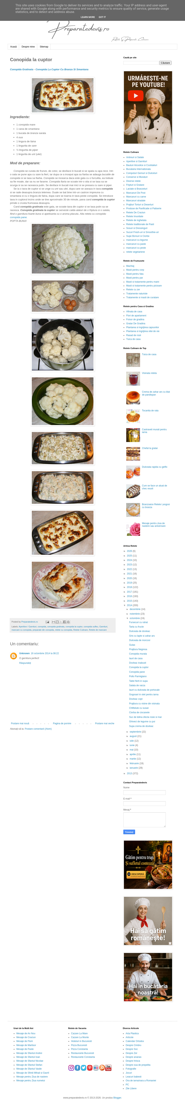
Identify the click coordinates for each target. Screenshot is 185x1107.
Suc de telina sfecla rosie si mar (145, 717)
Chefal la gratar (150, 448)
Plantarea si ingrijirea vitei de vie (142, 331)
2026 (130, 551)
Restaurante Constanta (83, 1057)
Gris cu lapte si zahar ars (142, 635)
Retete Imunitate (134, 216)
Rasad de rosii (133, 335)
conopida (42, 626)
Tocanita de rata (150, 410)
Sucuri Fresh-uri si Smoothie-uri (142, 232)
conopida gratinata (55, 626)
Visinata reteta (149, 373)
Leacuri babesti (133, 1076)
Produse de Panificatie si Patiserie (143, 208)
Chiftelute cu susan (139, 708)
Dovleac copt (135, 699)
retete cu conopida (63, 630)
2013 (130, 773)
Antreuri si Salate (135, 157)
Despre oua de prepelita (138, 1065)
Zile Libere (131, 1088)
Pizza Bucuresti (79, 1045)
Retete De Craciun (135, 212)
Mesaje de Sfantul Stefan (29, 1065)
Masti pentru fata (134, 274)
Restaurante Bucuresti (82, 1053)
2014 (130, 605)
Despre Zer (131, 1053)
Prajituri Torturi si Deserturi (139, 204)
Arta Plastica (132, 1033)
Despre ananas (133, 1057)
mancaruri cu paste (136, 244)
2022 (130, 569)
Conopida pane (137, 672)
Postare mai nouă (20, 723)
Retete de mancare (98, 630)
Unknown (24, 653)
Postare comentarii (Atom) (38, 729)
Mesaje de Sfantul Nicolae (29, 1061)
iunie (132, 745)
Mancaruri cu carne (136, 196)
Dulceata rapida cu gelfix (154, 467)
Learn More (88, 17)
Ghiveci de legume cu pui (142, 721)
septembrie (136, 731)
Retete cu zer (133, 289)
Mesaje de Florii (24, 1041)
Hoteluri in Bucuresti (81, 1041)
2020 (130, 578)
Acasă (13, 46)
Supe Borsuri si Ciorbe (137, 236)
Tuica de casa (133, 339)
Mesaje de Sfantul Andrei (29, 1053)
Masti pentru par (134, 277)
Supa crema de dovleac (141, 726)
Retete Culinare (80, 630)
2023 (130, 564)
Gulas (132, 645)
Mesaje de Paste (25, 1049)
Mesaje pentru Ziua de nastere (32, 1076)
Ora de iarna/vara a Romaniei (141, 1080)
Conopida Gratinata (21, 69)
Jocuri (129, 1072)
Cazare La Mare (79, 1033)
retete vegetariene (135, 252)
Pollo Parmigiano (138, 676)
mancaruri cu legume (137, 240)
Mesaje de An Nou (25, 1033)
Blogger (117, 1097)
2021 (130, 573)
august (133, 736)
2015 (130, 601)
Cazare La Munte (80, 1037)
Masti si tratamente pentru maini (142, 281)
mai (132, 749)
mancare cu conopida (21, 630)
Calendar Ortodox (135, 1041)
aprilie (133, 754)
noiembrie (135, 613)
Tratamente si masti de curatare (142, 297)
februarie (135, 763)
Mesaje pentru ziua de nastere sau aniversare (154, 524)
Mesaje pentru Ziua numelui (30, 1080)
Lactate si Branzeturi (136, 188)
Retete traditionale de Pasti (140, 224)
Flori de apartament (136, 315)
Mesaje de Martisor (26, 1045)
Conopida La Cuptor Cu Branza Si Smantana (61, 69)
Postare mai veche (104, 723)
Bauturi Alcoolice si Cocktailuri (141, 165)
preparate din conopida (43, 630)
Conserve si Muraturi (137, 177)
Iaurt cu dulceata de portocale (144, 690)
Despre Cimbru (133, 1045)
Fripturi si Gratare (135, 185)
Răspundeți (25, 663)
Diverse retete (133, 181)
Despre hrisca (133, 1061)
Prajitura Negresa (138, 649)
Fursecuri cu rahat (138, 622)
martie (133, 758)
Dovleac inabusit (137, 662)
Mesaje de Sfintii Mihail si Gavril (32, 1072)
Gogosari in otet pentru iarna (143, 694)
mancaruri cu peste (136, 247)
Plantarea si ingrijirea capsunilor (142, 327)
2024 (130, 560)
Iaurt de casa (135, 658)
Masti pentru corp (135, 269)
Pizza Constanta (79, 1049)
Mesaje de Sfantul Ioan (28, 1057)
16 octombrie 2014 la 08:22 (45, 653)
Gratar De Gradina (135, 323)
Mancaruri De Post (135, 192)
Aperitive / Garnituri (27, 626)
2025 (130, 555)
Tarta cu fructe (136, 626)
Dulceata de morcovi (139, 640)
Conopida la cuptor (139, 667)
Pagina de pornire (62, 723)
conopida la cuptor (74, 626)
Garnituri (103, 626)
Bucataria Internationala (138, 169)
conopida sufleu (91, 626)
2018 (130, 587)
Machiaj (130, 266)
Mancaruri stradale (135, 200)
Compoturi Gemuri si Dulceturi (141, 173)
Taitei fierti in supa (138, 681)
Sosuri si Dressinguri (136, 228)
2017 (130, 591)
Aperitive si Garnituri (136, 161)
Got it (102, 17)
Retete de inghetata (136, 220)
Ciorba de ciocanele (139, 712)
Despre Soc (132, 1049)
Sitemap (44, 46)
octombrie (135, 618)
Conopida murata (138, 653)
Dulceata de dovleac (139, 631)
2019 (130, 582)
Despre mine (28, 46)
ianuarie (134, 768)
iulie (132, 740)
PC (127, 1084)
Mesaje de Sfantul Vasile (29, 1068)
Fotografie (131, 1068)
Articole (129, 1037)
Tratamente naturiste (136, 293)
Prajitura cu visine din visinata (144, 703)
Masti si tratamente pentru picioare (144, 285)
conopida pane (18, 217)
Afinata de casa (134, 311)
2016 (130, 596)
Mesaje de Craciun (26, 1037)
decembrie (135, 609)
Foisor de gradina (135, 319)
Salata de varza (137, 685)
